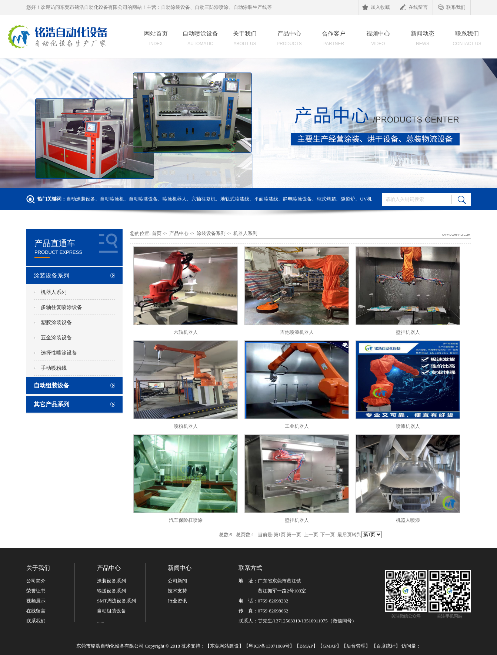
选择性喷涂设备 (59, 353)
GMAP (330, 646)
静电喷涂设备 (297, 199)
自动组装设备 (51, 385)
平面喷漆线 (266, 199)
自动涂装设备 (80, 199)
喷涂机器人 (175, 199)
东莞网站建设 (224, 646)
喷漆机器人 (408, 426)
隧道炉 (348, 199)
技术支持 (177, 591)
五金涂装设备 (56, 337)
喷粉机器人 (186, 426)
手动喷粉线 (54, 368)
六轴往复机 (203, 199)
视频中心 (378, 40)
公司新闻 (177, 581)
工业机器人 (297, 426)
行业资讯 (177, 601)
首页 (156, 233)
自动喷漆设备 (143, 199)
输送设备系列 (111, 591)
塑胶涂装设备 (56, 322)
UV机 (366, 199)
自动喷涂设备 (200, 40)
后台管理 (356, 646)
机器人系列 (54, 292)
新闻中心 (179, 568)
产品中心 (289, 40)
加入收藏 (376, 7)
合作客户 (333, 40)
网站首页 (156, 40)
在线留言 (414, 7)
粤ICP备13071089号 (269, 646)
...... (100, 621)
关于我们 (245, 40)
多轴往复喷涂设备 (61, 307)
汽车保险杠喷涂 (186, 520)
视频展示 (36, 601)
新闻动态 (422, 40)
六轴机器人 (186, 332)
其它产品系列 (51, 404)
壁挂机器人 (408, 332)
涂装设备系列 (51, 275)
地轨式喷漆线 (234, 199)
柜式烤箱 (326, 199)
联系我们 (452, 7)
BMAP (306, 646)
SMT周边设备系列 (116, 601)
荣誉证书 (36, 591)
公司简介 (36, 581)
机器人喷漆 (408, 520)
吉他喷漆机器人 (297, 332)
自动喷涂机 (112, 199)
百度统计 (386, 646)
